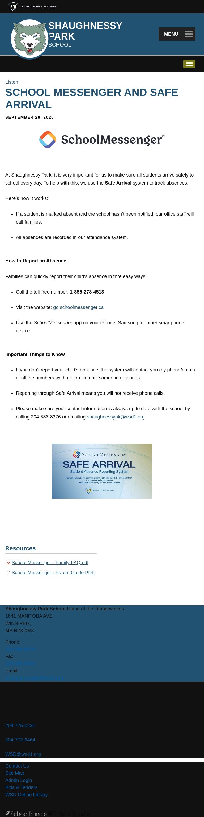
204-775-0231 (20, 725)
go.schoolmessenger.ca (78, 307)
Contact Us (17, 766)
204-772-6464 (20, 740)
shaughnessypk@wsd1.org (115, 417)
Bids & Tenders (21, 787)
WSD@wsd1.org (23, 754)
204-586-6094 (20, 663)
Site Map (14, 773)
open (189, 64)
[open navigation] (177, 34)
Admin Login (18, 780)
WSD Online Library (26, 794)
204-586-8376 (20, 649)
